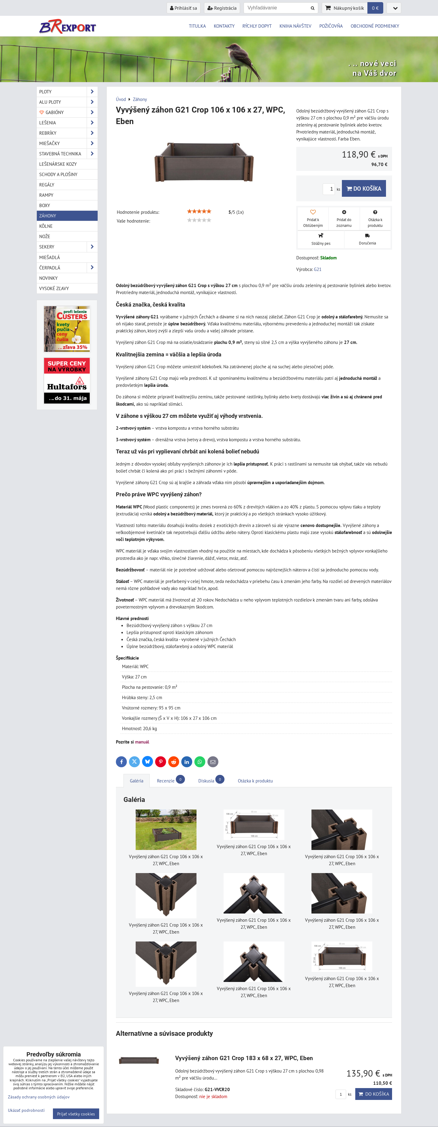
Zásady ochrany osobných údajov (39, 1097)
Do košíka (363, 188)
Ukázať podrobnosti (26, 1110)
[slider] (199, 211)
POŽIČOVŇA (331, 26)
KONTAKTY (224, 26)
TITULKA (197, 26)
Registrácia (222, 8)
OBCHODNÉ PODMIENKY (375, 26)
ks (332, 189)
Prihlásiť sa (183, 8)
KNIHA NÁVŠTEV (295, 26)
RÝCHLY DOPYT (257, 26)
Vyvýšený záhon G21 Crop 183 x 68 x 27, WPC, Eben (244, 1058)
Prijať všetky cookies (76, 1114)
